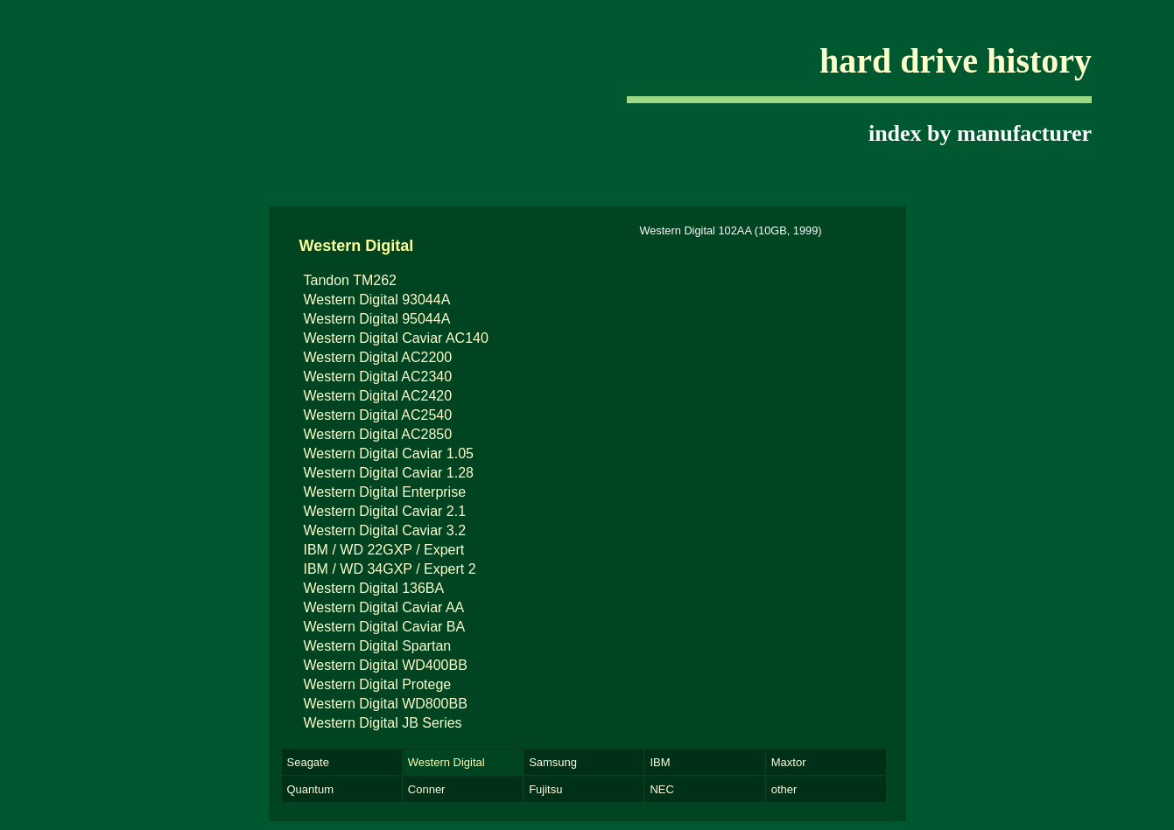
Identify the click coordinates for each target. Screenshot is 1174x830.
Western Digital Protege (378, 684)
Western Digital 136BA (374, 588)
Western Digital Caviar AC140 (396, 338)
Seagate (308, 762)
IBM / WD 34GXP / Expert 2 (390, 568)
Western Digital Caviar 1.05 (389, 453)
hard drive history (955, 60)
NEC (661, 789)
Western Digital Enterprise (385, 492)
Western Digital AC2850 (378, 434)
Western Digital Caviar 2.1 (385, 511)
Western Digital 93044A (377, 299)
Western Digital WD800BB (385, 703)
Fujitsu (545, 789)
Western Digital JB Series (383, 722)
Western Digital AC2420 (378, 395)
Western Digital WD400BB (385, 665)
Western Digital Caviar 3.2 (385, 530)
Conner (427, 789)
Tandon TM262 (350, 280)
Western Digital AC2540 (378, 415)
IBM (660, 762)
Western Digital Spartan (378, 645)
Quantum (310, 789)
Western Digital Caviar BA (385, 626)
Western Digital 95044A (377, 318)
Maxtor (788, 762)
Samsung (553, 762)
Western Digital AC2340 (378, 376)
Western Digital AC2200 (378, 357)
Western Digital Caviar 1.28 (389, 472)
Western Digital (446, 762)
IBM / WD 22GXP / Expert (384, 549)
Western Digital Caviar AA (384, 607)
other (784, 789)
